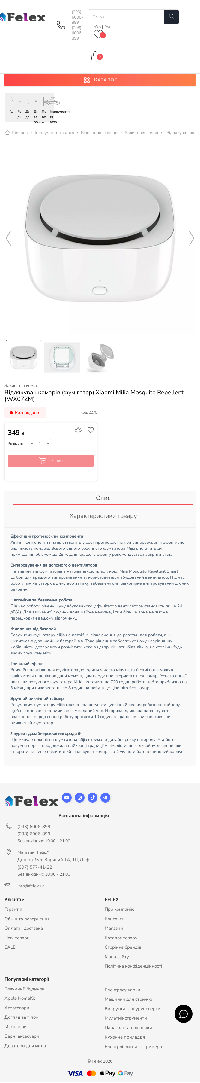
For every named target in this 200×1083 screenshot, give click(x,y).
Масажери (15, 1027)
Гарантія (13, 910)
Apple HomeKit (19, 999)
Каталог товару (121, 938)
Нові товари (17, 938)
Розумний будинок (24, 990)
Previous (8, 239)
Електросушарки (122, 990)
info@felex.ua (31, 886)
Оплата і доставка (23, 929)
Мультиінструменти (126, 1019)
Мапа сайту (117, 957)
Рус (107, 27)
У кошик (51, 461)
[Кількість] (39, 444)
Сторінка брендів (123, 948)
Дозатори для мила (25, 1046)
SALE (10, 948)
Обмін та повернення (27, 919)
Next (191, 239)
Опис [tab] (103, 498)
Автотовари (16, 1008)
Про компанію (120, 910)
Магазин (114, 929)
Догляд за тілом (21, 1018)
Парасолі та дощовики (128, 1028)
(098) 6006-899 (77, 33)
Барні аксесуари (21, 1037)
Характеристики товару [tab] (103, 517)
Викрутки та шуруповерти (132, 1009)
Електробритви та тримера (133, 1047)
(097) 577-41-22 (34, 868)
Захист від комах (21, 386)
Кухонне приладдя (125, 1038)
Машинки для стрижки (129, 1000)
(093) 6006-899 (77, 17)
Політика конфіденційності (133, 967)
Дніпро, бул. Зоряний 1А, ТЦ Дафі (54, 860)
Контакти (114, 919)
